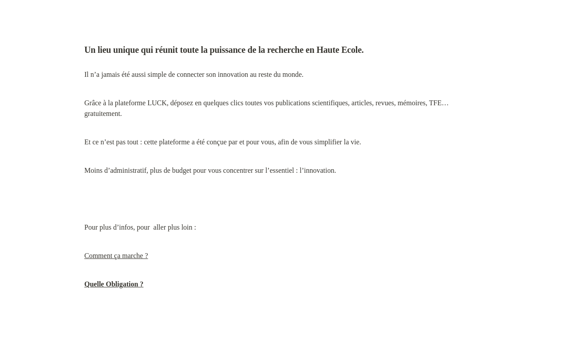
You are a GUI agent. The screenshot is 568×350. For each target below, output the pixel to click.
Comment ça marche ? (116, 255)
